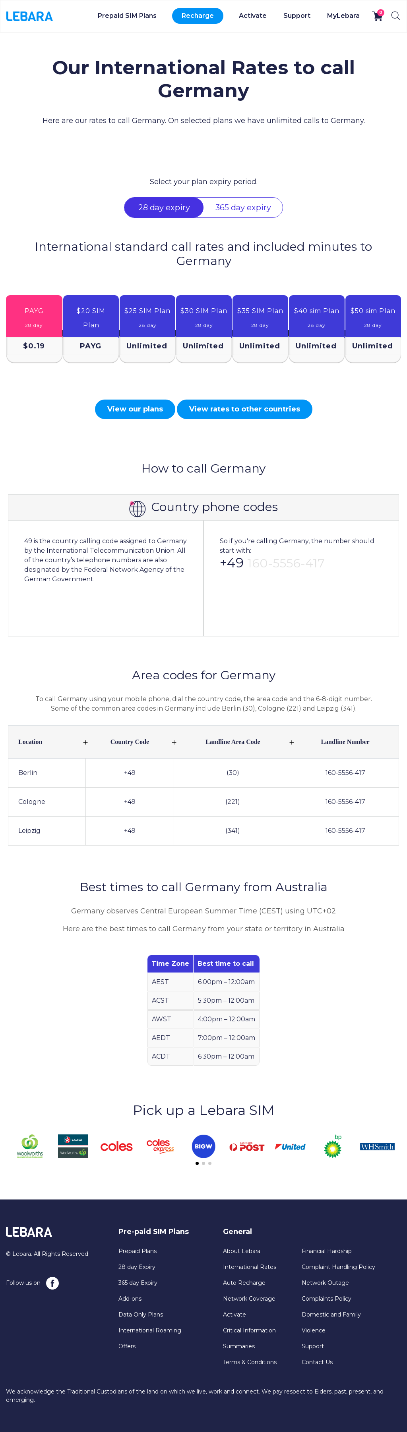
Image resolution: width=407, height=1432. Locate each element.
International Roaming (149, 1330)
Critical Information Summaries (249, 1338)
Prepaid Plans (137, 1251)
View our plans (135, 409)
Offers (127, 1346)
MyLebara (343, 15)
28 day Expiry (136, 1267)
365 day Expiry (137, 1282)
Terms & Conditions (250, 1362)
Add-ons (129, 1298)
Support (296, 15)
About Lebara (241, 1251)
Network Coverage (249, 1298)
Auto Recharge (244, 1282)
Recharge (198, 15)
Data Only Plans (140, 1314)
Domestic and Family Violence (331, 1322)
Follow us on (32, 1283)
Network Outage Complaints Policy (326, 1290)
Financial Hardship (327, 1251)
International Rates (249, 1267)
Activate (253, 15)
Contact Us (317, 1362)
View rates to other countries (244, 409)
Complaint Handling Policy (338, 1267)
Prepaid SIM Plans (127, 15)
